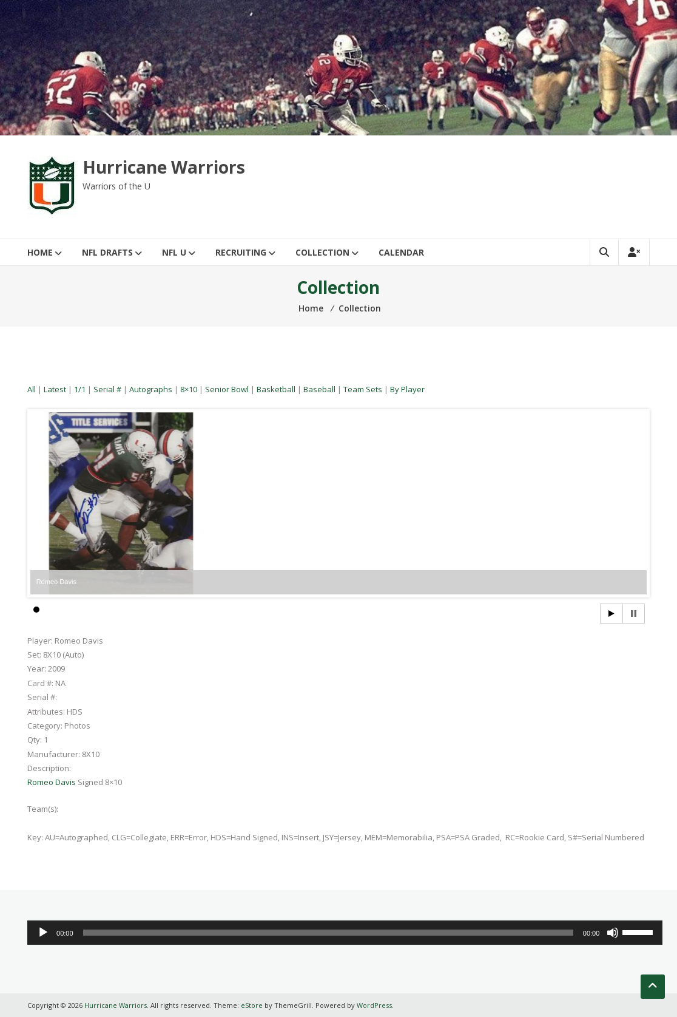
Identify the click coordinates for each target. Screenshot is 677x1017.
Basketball (276, 389)
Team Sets (362, 389)
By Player (407, 389)
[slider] (328, 933)
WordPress (374, 1005)
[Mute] (613, 933)
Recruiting (240, 252)
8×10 (188, 389)
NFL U (174, 252)
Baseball (319, 389)
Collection (322, 252)
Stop (633, 613)
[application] (344, 932)
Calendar (401, 252)
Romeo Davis (51, 782)
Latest (55, 389)
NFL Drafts (107, 252)
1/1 (80, 389)
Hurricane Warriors (164, 167)
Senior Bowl (227, 389)
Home (40, 252)
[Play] (43, 933)
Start (611, 613)
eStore (252, 1005)
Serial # (107, 389)
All (31, 389)
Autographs (150, 389)
